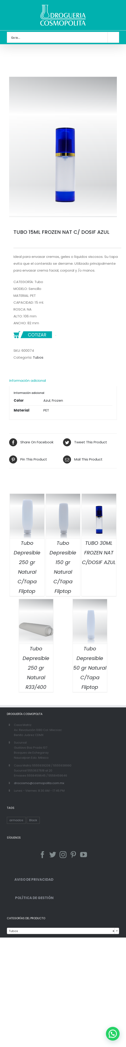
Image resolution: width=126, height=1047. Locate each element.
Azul (46, 400)
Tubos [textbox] (61, 931)
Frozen (57, 400)
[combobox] (63, 931)
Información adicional (27, 380)
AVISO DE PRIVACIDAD (30, 879)
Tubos (38, 357)
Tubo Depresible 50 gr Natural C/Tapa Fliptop (89, 668)
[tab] (63, 381)
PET (46, 410)
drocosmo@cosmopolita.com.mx (39, 783)
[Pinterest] (73, 854)
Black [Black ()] (33, 820)
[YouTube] (83, 854)
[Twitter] (52, 854)
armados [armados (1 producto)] (16, 820)
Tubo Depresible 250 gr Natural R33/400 (36, 668)
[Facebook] (42, 854)
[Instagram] (63, 854)
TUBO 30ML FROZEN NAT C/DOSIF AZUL (99, 553)
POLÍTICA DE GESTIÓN (30, 897)
